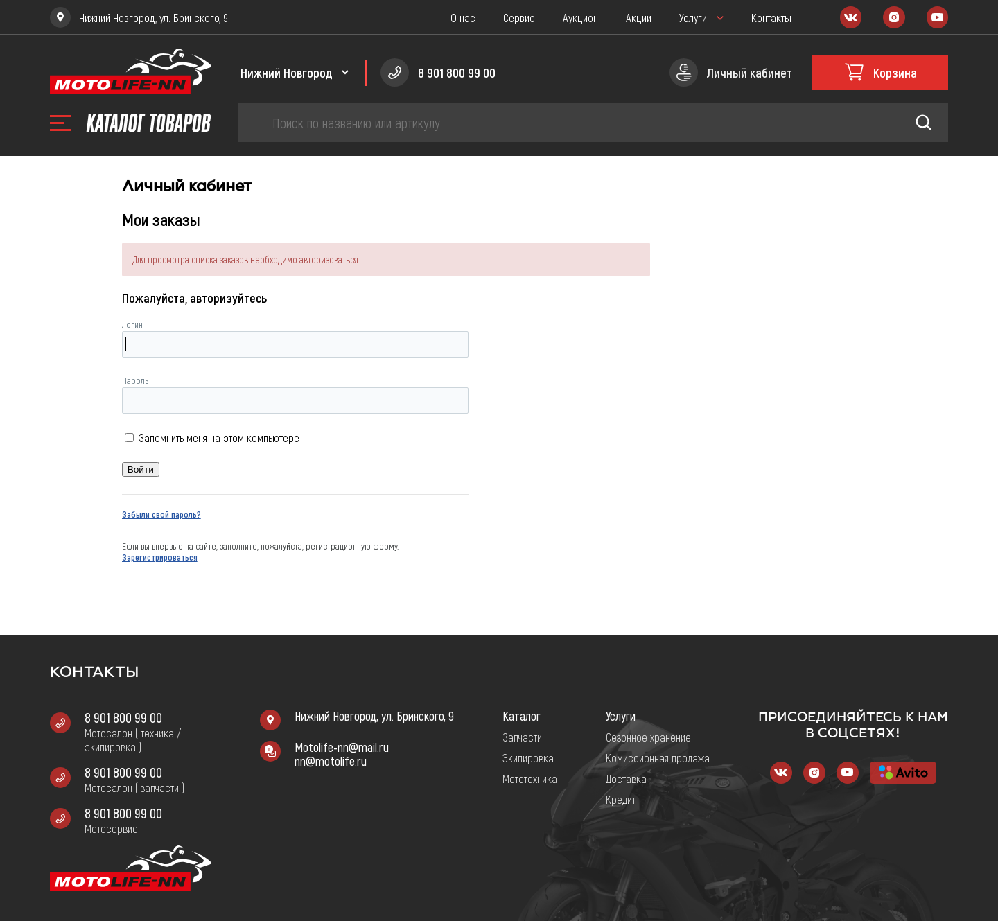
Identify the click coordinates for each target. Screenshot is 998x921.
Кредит (621, 799)
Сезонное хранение (648, 737)
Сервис (519, 17)
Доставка (626, 778)
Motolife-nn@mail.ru (342, 747)
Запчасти (522, 737)
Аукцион (580, 17)
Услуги (693, 17)
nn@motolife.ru (331, 761)
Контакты (771, 17)
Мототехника (529, 778)
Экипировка (528, 757)
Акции (638, 17)
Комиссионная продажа (658, 757)
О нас (462, 17)
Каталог (521, 716)
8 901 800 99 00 (123, 717)
